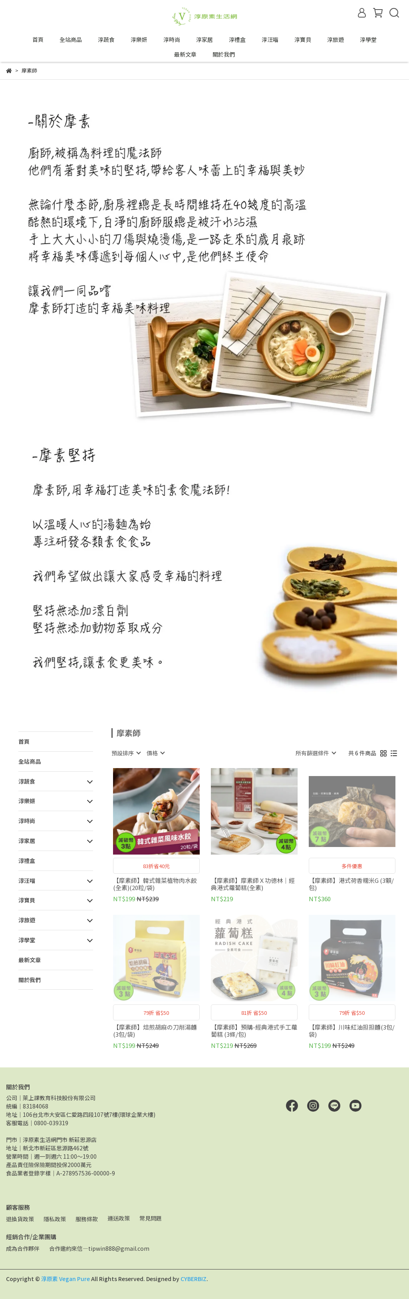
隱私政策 (55, 1219)
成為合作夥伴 (23, 1248)
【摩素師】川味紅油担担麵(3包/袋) (352, 1031)
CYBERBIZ (193, 1279)
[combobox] (125, 753)
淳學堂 (368, 39)
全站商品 (71, 39)
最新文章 (185, 54)
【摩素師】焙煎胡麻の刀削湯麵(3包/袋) (155, 1031)
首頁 (38, 39)
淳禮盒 (237, 39)
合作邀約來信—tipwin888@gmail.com (99, 1248)
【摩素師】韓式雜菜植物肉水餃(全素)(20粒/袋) (155, 884)
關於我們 (223, 54)
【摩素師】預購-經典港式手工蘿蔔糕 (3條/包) (254, 1031)
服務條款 (86, 1219)
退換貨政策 (20, 1219)
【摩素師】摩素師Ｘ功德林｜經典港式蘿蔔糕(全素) (253, 884)
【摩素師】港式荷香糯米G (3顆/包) (351, 884)
